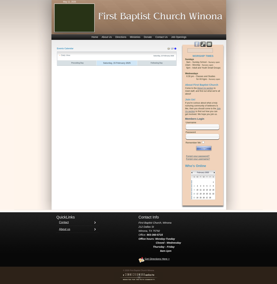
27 (207, 197)
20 (207, 193)
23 (194, 197)
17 (197, 193)
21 (210, 193)
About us (64, 229)
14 (210, 190)
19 (204, 193)
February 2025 (203, 173)
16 (194, 193)
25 (200, 197)
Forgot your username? (198, 159)
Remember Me (193, 142)
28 (210, 197)
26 (204, 197)
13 (207, 190)
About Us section (205, 88)
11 (200, 190)
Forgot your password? (198, 156)
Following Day (157, 63)
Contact (64, 222)
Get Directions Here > (157, 258)
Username (191, 122)
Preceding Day (77, 63)
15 (213, 190)
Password (191, 132)
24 (197, 197)
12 (204, 190)
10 (197, 190)
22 (213, 193)
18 (200, 193)
